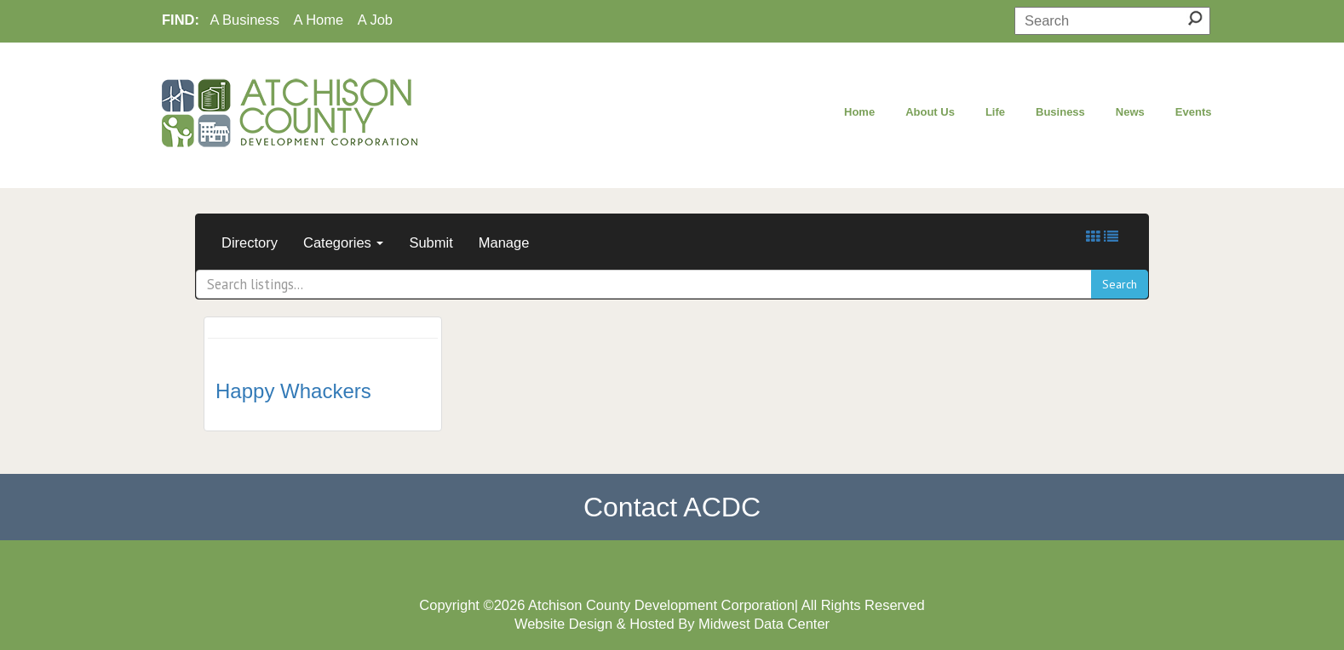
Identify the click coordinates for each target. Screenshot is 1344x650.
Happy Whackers (293, 390)
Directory (249, 242)
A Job (375, 19)
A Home (319, 19)
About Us (930, 111)
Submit (430, 242)
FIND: (180, 19)
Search (1119, 284)
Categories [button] (343, 242)
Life (995, 111)
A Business (244, 19)
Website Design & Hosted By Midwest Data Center (672, 623)
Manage (504, 242)
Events (1193, 111)
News (1130, 111)
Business (1060, 111)
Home (859, 111)
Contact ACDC (672, 507)
